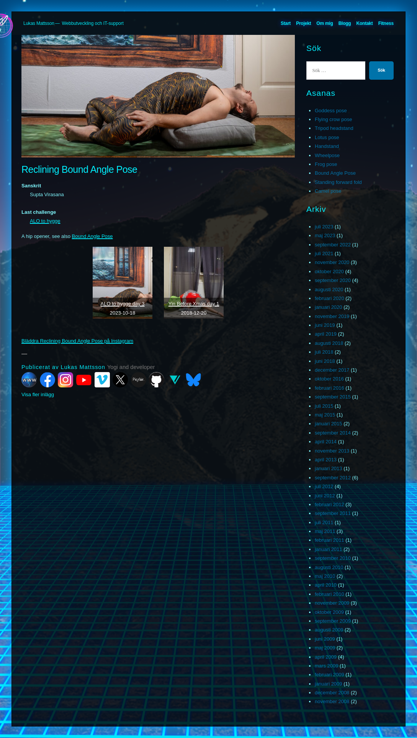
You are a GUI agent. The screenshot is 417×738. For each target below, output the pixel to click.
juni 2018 (325, 361)
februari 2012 (329, 504)
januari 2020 (328, 307)
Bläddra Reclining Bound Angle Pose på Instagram (77, 341)
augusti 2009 (329, 630)
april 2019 (326, 334)
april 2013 (326, 459)
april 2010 (326, 585)
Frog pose (326, 164)
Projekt (303, 23)
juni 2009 (325, 639)
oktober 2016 (329, 379)
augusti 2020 (329, 289)
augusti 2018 (329, 343)
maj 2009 (325, 648)
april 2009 (326, 657)
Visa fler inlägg (37, 394)
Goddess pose (331, 110)
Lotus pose (327, 137)
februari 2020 (329, 298)
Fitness (386, 23)
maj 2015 (325, 415)
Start (286, 23)
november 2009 (332, 603)
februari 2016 (329, 388)
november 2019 (332, 316)
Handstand (327, 146)
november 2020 (332, 262)
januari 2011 (328, 549)
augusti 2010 (329, 567)
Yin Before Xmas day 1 (193, 304)
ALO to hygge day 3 (123, 304)
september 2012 (333, 478)
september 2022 (333, 245)
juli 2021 (324, 253)
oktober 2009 (329, 612)
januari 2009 (328, 684)
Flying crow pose (333, 119)
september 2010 (333, 558)
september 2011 (333, 513)
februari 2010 (329, 594)
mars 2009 (326, 666)
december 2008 (332, 692)
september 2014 (333, 433)
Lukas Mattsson (38, 23)
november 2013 (332, 451)
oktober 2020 (329, 271)
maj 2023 (325, 235)
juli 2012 (324, 486)
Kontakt (364, 23)
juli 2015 (324, 406)
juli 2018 (324, 352)
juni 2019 (325, 325)
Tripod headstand (334, 128)
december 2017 (332, 370)
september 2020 (333, 280)
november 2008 (332, 701)
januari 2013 (328, 468)
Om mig (324, 23)
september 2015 (333, 397)
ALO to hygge (45, 221)
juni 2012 (325, 496)
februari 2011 (329, 540)
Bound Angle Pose (92, 236)
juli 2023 (324, 227)
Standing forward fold (338, 182)
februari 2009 (329, 674)
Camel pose (328, 191)
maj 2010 (325, 576)
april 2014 (326, 441)
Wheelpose (327, 155)
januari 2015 (328, 423)
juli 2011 (324, 522)
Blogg (345, 23)
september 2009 (333, 621)
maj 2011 (325, 531)
